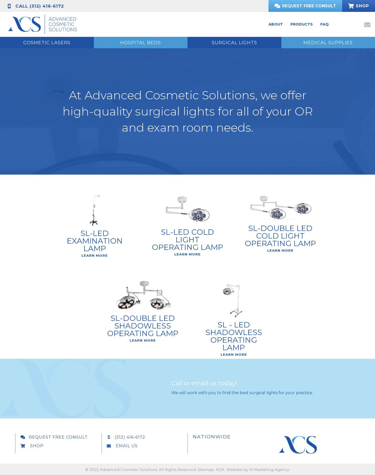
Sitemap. (206, 469)
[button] (367, 24)
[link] (276, 24)
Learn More (94, 273)
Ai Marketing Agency (269, 469)
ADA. (220, 469)
